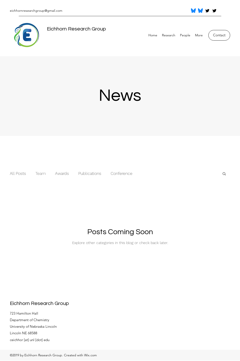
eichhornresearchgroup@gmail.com (36, 10)
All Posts (18, 173)
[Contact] (219, 35)
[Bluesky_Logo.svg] (193, 10)
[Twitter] (207, 10)
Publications (89, 173)
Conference (121, 173)
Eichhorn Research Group (76, 29)
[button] (224, 174)
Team (40, 173)
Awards (62, 173)
